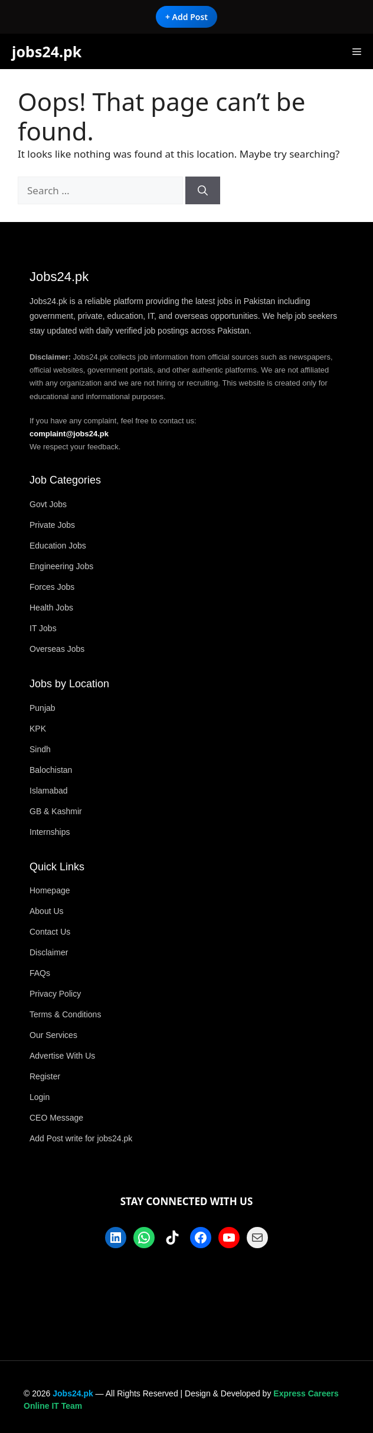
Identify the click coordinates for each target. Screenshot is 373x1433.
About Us (47, 911)
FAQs (40, 973)
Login (40, 1097)
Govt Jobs (48, 504)
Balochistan (51, 770)
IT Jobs (43, 628)
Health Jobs (51, 607)
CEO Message (56, 1117)
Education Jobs (58, 545)
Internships (50, 832)
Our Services (53, 1035)
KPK (38, 728)
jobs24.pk (46, 51)
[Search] (202, 191)
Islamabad (49, 790)
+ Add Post (186, 16)
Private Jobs (52, 525)
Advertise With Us (62, 1055)
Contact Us (50, 931)
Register (45, 1076)
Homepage (50, 890)
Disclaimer (49, 952)
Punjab (42, 708)
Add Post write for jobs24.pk (81, 1138)
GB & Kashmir (56, 811)
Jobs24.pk (73, 1393)
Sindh (40, 749)
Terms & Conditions (65, 1014)
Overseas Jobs (57, 649)
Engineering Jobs (61, 566)
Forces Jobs (52, 587)
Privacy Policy (55, 993)
